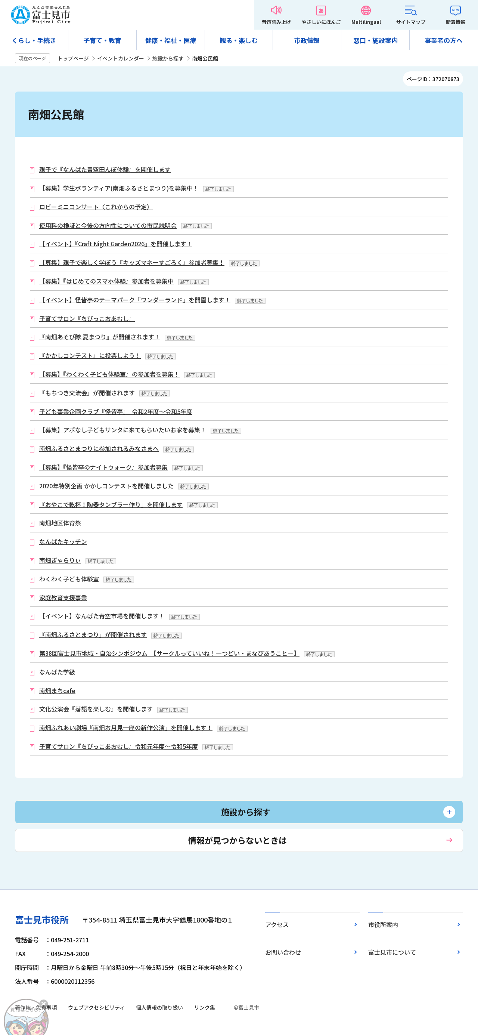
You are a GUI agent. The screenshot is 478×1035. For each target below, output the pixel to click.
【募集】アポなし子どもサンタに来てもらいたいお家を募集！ (122, 430)
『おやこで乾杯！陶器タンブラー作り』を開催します (111, 505)
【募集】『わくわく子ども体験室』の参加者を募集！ (109, 374)
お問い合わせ (283, 952)
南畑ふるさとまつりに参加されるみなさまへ (99, 448)
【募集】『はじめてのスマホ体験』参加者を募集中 (106, 281)
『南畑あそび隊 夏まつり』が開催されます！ (99, 337)
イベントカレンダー (120, 58)
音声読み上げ (276, 21)
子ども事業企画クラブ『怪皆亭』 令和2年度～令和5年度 (115, 411)
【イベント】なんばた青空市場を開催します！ (102, 616)
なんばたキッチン (63, 542)
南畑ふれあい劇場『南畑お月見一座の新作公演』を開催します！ (125, 728)
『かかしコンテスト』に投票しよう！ (90, 355)
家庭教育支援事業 (63, 598)
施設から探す (168, 58)
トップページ (73, 58)
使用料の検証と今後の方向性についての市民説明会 (108, 225)
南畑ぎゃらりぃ (60, 560)
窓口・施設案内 (375, 40)
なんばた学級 (57, 672)
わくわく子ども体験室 (69, 579)
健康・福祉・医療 (170, 40)
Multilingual (366, 21)
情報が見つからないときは (237, 840)
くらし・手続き (34, 40)
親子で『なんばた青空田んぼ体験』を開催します (105, 169)
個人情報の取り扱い (159, 1007)
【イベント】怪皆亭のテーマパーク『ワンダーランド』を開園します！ (134, 300)
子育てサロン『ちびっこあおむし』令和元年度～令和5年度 (118, 746)
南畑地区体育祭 (60, 523)
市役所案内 (383, 924)
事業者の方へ (444, 40)
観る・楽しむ (239, 40)
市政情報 (307, 40)
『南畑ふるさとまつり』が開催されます (93, 635)
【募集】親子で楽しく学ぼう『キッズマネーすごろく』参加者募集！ (131, 262)
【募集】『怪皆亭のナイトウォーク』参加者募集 (103, 467)
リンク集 (204, 1007)
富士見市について (392, 952)
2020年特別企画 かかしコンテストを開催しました (106, 486)
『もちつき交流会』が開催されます (87, 393)
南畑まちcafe (57, 691)
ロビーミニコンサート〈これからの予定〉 (96, 207)
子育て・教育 (102, 40)
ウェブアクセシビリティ (96, 1007)
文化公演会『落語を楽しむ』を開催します (96, 709)
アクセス (277, 924)
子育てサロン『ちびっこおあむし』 (87, 318)
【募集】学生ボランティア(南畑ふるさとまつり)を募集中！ (119, 188)
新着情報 (455, 21)
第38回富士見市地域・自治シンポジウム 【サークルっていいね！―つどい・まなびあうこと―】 (169, 653)
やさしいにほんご (321, 21)
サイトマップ (410, 21)
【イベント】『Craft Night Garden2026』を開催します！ (115, 244)
